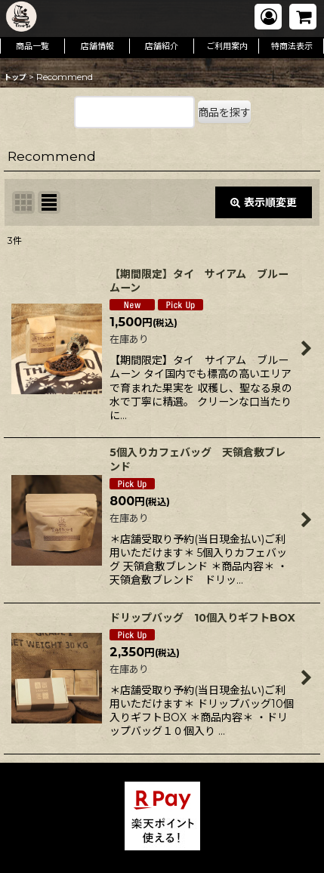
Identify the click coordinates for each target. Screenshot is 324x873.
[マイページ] (268, 16)
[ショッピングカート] (302, 16)
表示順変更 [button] (263, 202)
